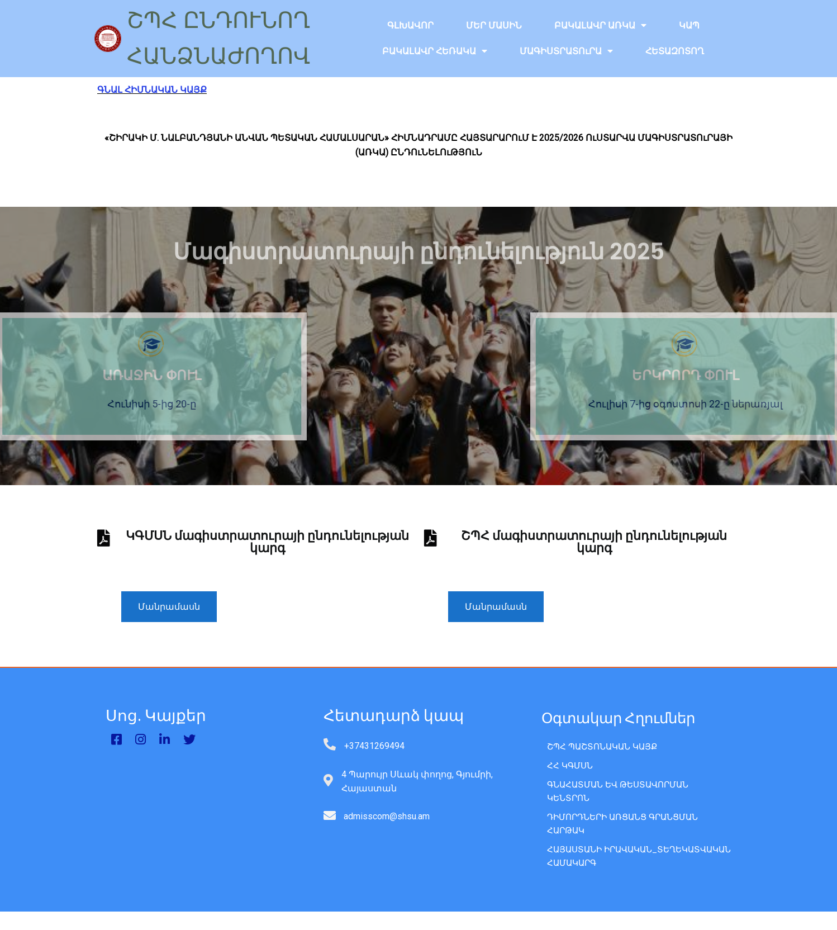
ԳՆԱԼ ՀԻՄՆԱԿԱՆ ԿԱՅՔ (152, 89)
